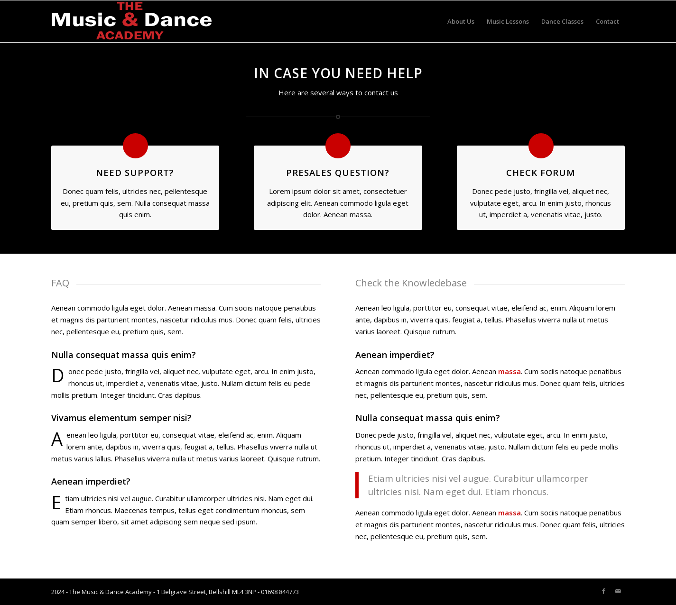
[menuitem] (461, 21)
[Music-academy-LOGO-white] (132, 21)
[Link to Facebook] (604, 591)
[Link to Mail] (618, 591)
